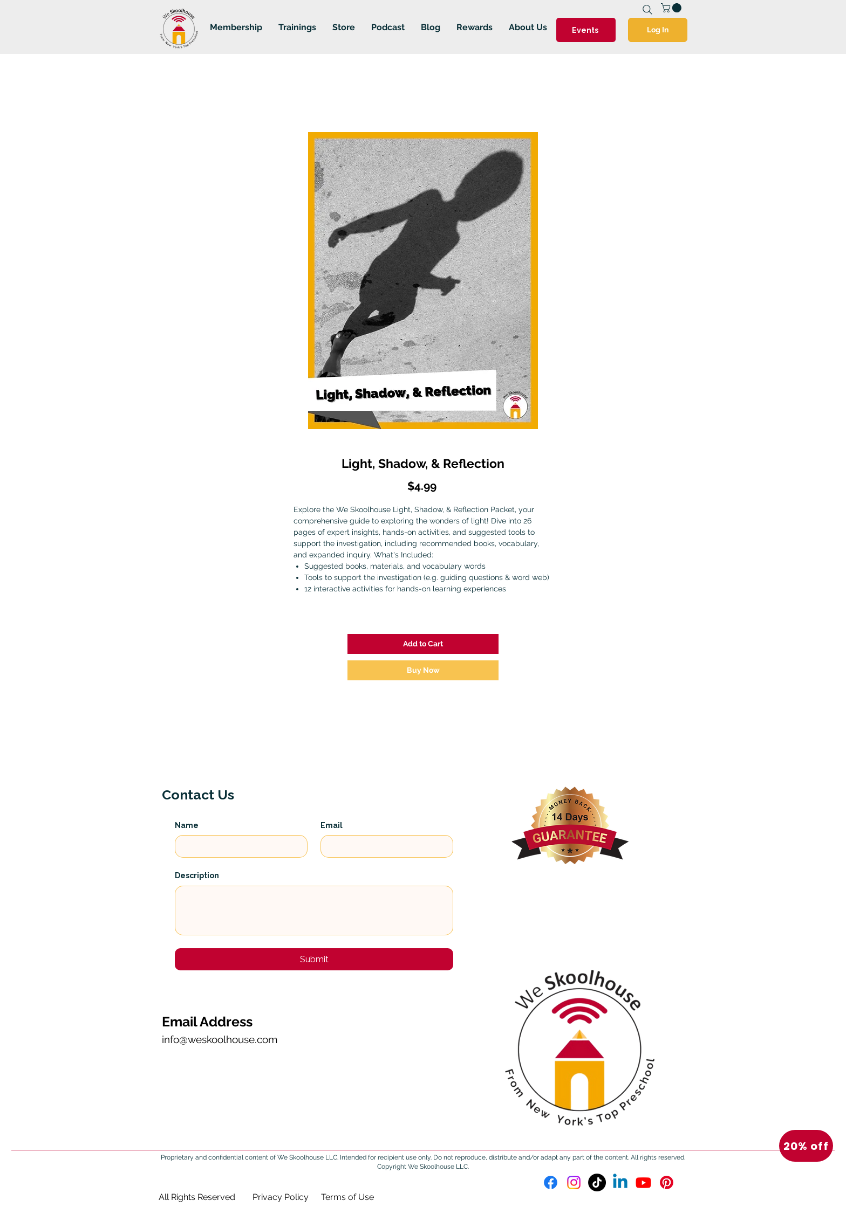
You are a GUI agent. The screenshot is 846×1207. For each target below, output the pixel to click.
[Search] (647, 10)
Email (331, 825)
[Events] (586, 30)
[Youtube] (643, 1182)
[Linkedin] (620, 1182)
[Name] (238, 846)
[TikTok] (597, 1182)
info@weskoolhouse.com (219, 1039)
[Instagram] (574, 1182)
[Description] (314, 910)
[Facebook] (551, 1182)
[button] (806, 1146)
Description (197, 875)
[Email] (383, 846)
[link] (672, 7)
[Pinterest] (667, 1182)
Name (187, 825)
